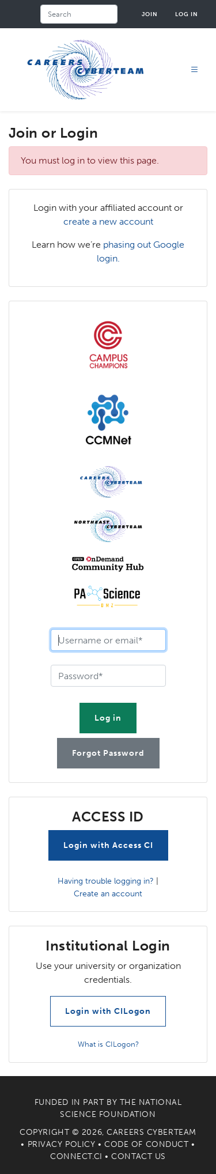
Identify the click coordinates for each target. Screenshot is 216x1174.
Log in (186, 14)
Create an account (108, 893)
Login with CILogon (108, 1011)
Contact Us (138, 1156)
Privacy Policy (62, 1144)
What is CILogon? (108, 1044)
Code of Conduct (146, 1144)
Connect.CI (76, 1156)
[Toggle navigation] (195, 70)
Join (150, 14)
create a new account (108, 221)
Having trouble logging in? (106, 881)
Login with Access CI (108, 845)
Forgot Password (108, 753)
